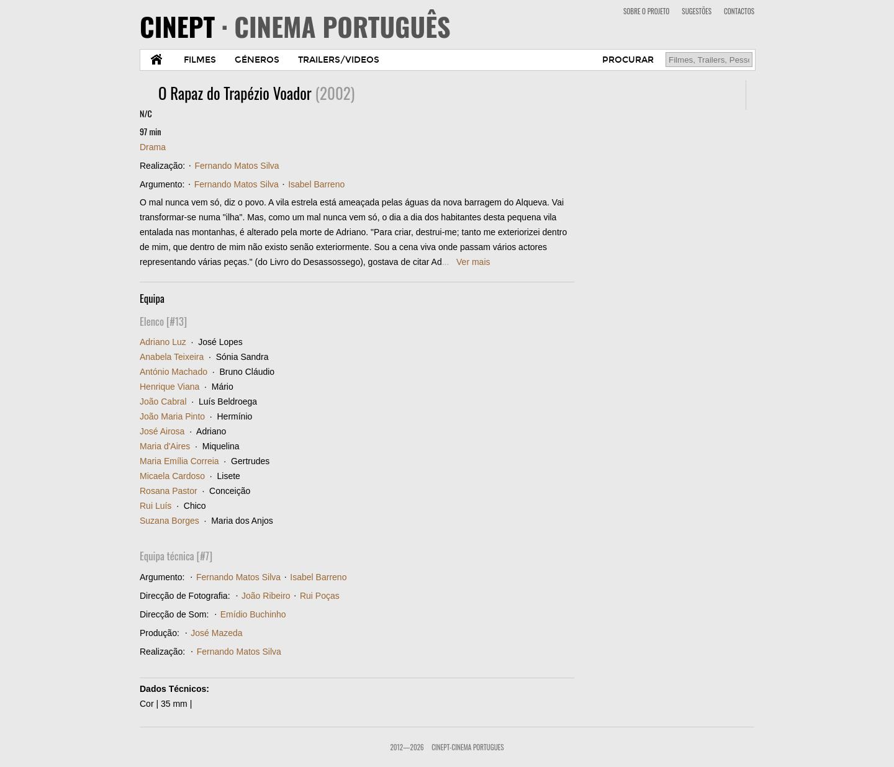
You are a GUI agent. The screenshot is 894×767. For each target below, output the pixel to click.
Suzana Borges (169, 521)
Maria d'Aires (165, 446)
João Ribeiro (266, 596)
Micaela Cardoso (172, 476)
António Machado (173, 372)
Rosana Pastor (168, 491)
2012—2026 (406, 747)
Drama (153, 147)
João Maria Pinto (172, 416)
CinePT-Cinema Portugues (467, 747)
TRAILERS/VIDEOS (338, 60)
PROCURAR (628, 60)
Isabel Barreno (316, 184)
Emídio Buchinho (253, 614)
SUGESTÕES (696, 11)
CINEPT (295, 26)
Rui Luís (155, 506)
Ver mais (473, 262)
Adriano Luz (163, 342)
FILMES (200, 60)
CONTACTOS (739, 11)
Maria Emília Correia (179, 461)
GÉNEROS (257, 60)
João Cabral (163, 401)
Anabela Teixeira (172, 357)
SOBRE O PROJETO (646, 11)
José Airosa (162, 431)
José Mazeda (216, 633)
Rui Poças (320, 596)
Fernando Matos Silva (236, 166)
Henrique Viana (169, 387)
